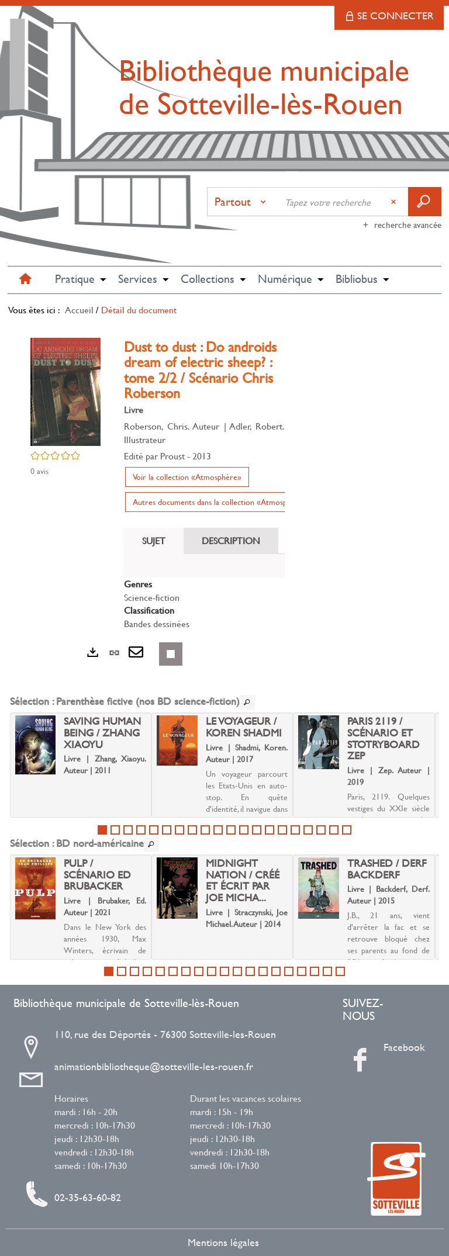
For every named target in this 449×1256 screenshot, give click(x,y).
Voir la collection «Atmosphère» (187, 476)
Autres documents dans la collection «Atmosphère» (220, 502)
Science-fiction (151, 597)
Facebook (388, 1047)
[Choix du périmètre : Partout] (242, 201)
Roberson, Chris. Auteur (171, 425)
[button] (74, 280)
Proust (172, 455)
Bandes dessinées (156, 623)
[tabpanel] (204, 604)
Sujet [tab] (153, 540)
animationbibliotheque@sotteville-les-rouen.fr (153, 1066)
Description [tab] (231, 540)
